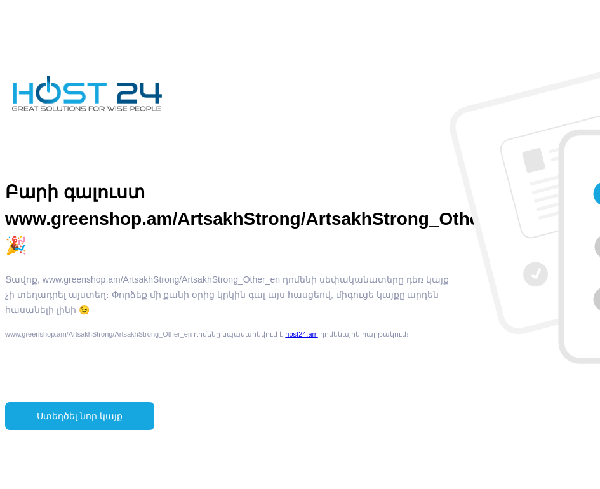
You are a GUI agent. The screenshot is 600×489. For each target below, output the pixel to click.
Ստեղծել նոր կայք (80, 416)
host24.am (301, 334)
